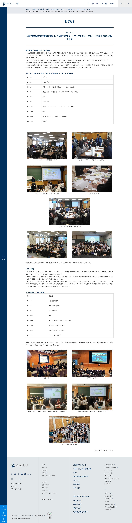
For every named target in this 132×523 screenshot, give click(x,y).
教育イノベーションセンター (55, 9)
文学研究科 (45, 488)
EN (128, 3)
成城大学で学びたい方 (81, 496)
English (107, 501)
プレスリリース (109, 475)
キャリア (76, 480)
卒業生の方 (77, 504)
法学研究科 (45, 490)
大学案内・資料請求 (110, 467)
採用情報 (107, 484)
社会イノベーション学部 (48, 475)
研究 (75, 472)
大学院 (44, 482)
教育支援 (41, 9)
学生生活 (76, 488)
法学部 (44, 473)
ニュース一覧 (108, 473)
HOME (28, 9)
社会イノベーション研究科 (49, 493)
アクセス (13, 486)
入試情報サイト (109, 465)
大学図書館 (108, 496)
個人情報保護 (39, 515)
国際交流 (76, 484)
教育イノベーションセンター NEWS (79, 9)
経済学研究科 (45, 485)
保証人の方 (77, 508)
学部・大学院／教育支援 (82, 469)
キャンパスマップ (16, 484)
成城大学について (79, 465)
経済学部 (44, 467)
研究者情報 (108, 499)
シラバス (107, 493)
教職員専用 (108, 509)
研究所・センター (48, 499)
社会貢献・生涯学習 (80, 476)
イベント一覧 (108, 470)
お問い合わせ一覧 (16, 489)
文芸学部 (44, 470)
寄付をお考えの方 (79, 512)
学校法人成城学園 (110, 507)
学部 (33, 9)
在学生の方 (77, 500)
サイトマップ (14, 515)
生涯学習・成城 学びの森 (112, 478)
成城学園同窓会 (109, 504)
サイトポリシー (26, 515)
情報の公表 (108, 481)
